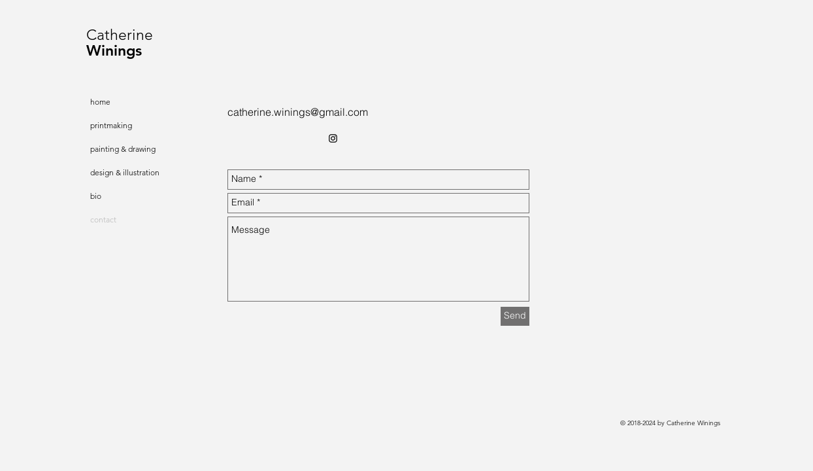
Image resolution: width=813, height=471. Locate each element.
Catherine (119, 35)
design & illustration (124, 172)
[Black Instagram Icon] (333, 138)
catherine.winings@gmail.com (297, 111)
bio (95, 196)
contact (103, 219)
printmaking (111, 125)
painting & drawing (123, 149)
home (100, 102)
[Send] (515, 316)
